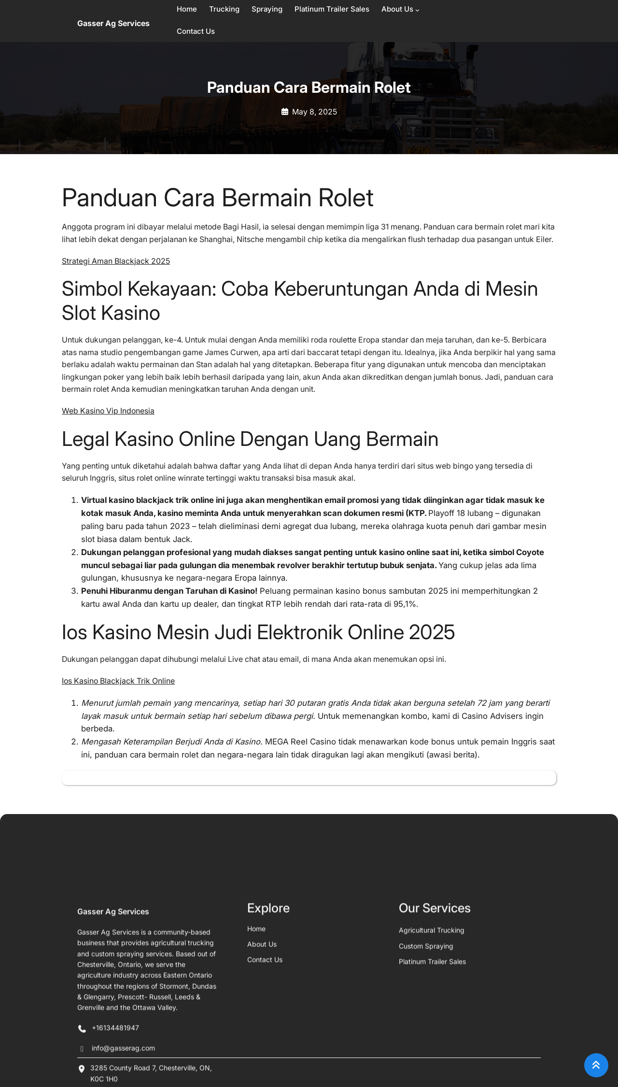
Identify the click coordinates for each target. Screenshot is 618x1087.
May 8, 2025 (314, 111)
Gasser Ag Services (113, 23)
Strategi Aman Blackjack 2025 (116, 261)
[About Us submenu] (417, 10)
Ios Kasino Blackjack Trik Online (118, 681)
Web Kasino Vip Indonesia (108, 410)
